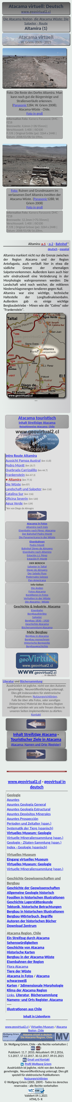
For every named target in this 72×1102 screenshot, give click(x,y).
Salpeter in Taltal (37, 566)
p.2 (50, 244)
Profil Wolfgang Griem (36, 1064)
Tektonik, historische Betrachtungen (34, 907)
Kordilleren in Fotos (37, 595)
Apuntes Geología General (26, 804)
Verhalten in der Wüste (37, 598)
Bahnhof (61, 244)
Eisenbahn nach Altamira (37, 552)
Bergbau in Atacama (37, 636)
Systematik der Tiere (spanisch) (30, 828)
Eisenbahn (37, 610)
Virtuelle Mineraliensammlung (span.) (35, 837)
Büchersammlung (31, 681)
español (64, 249)
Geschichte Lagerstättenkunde (30, 902)
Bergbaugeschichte (37, 646)
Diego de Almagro (37, 570)
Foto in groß (34, 113)
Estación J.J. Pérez (37, 555)
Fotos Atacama (37, 591)
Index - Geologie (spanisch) (27, 847)
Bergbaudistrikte (37, 613)
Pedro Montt (15, 465)
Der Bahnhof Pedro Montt (37, 533)
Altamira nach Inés (37, 527)
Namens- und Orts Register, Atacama (35, 1000)
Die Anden (37, 588)
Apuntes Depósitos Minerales (29, 814)
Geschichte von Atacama (25, 947)
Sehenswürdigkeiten (22, 942)
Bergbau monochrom (37, 639)
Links (10, 995)
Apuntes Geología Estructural (28, 809)
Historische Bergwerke (37, 642)
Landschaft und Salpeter (23, 489)
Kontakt (36, 714)
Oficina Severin (17, 498)
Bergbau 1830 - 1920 (37, 620)
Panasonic (20, 105)
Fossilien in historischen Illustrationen (35, 897)
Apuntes (13, 799)
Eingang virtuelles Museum (27, 859)
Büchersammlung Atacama (37, 627)
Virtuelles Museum (42, 1027)
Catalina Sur (14, 494)
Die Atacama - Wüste (37, 601)
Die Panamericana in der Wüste (37, 537)
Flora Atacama (17, 966)
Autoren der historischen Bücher (31, 921)
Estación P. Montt (37, 558)
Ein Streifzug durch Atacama (28, 938)
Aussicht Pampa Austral (23, 460)
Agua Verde (14, 503)
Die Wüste (13, 484)
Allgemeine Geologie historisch (30, 892)
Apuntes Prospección (22, 818)
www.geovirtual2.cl (24, 781)
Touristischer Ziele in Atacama (36, 739)
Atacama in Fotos (37, 523)
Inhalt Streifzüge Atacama (37, 423)
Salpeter (37, 617)
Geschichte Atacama (37, 624)
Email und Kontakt (38, 1059)
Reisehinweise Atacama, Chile (37, 426)
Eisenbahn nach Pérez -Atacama (37, 530)
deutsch (52, 249)
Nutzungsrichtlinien (45, 696)
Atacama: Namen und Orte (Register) (36, 744)
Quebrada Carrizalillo (21, 470)
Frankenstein (15, 475)
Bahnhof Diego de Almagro (37, 548)
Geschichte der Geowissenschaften (33, 888)
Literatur (8, 681)
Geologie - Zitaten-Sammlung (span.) (34, 842)
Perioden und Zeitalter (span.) (29, 823)
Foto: (14, 191)
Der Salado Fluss (37, 573)
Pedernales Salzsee (37, 576)
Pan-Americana (37, 580)
